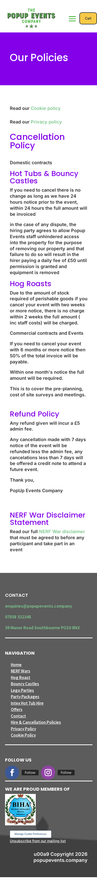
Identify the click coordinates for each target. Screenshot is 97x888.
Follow (30, 772)
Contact (18, 716)
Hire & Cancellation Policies (36, 722)
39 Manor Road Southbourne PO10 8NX (42, 627)
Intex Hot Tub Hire (27, 703)
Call (88, 18)
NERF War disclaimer (62, 531)
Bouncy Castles (25, 684)
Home (16, 664)
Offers (16, 709)
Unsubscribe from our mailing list (38, 841)
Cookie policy (46, 108)
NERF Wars (20, 671)
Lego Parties (22, 690)
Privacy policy (46, 121)
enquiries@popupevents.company (38, 606)
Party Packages (25, 696)
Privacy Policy (23, 729)
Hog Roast (20, 677)
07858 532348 (18, 617)
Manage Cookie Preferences (31, 834)
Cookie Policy (23, 735)
